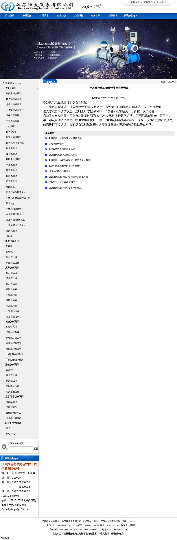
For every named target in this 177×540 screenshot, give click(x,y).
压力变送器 (11, 272)
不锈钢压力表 (12, 311)
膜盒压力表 (11, 294)
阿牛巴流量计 (12, 115)
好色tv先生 (11, 132)
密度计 (9, 369)
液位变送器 (11, 375)
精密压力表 (11, 289)
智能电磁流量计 (13, 93)
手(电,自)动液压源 (14, 359)
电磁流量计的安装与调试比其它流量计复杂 (69, 160)
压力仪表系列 (12, 267)
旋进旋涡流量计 (13, 137)
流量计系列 (10, 88)
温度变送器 (11, 257)
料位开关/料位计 (13, 423)
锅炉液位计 (11, 380)
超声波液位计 (12, 391)
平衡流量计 (11, 165)
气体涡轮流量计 (13, 208)
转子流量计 (11, 154)
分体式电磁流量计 (15, 104)
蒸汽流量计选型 (56, 143)
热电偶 (9, 251)
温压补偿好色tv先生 (15, 219)
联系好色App (130, 15)
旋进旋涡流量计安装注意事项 (63, 154)
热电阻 (9, 246)
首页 (163, 81)
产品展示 (44, 15)
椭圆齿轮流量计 (13, 159)
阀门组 (9, 236)
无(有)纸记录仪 (13, 412)
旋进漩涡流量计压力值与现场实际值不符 (68, 176)
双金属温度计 (12, 262)
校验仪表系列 (12, 321)
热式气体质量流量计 (16, 192)
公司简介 (27, 15)
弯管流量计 (11, 170)
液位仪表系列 (12, 364)
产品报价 (78, 15)
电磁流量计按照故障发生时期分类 (65, 138)
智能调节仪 (11, 407)
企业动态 (61, 15)
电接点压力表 (12, 316)
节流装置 (10, 186)
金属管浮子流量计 (15, 214)
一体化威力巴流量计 (16, 225)
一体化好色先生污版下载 (18, 197)
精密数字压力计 (13, 337)
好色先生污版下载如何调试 (62, 182)
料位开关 (10, 433)
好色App (10, 203)
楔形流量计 (11, 176)
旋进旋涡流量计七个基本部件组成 (65, 187)
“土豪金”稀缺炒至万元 (59, 171)
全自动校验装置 (13, 343)
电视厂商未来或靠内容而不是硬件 (65, 165)
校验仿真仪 (11, 326)
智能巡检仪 (11, 401)
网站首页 (9, 15)
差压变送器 (11, 278)
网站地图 (4, 538)
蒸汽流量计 (11, 230)
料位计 (9, 428)
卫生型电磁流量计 (15, 110)
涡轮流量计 (11, 148)
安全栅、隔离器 (13, 418)
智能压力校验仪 (13, 348)
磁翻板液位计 (12, 386)
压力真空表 (11, 283)
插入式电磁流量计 (15, 99)
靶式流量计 (11, 181)
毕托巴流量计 (12, 121)
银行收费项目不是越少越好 (62, 149)
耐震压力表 (11, 305)
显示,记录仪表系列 (14, 396)
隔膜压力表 (11, 300)
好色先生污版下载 (15, 143)
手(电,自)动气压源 (14, 354)
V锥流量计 (11, 126)
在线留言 (113, 15)
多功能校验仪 (12, 332)
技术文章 (95, 15)
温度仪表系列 (12, 241)
